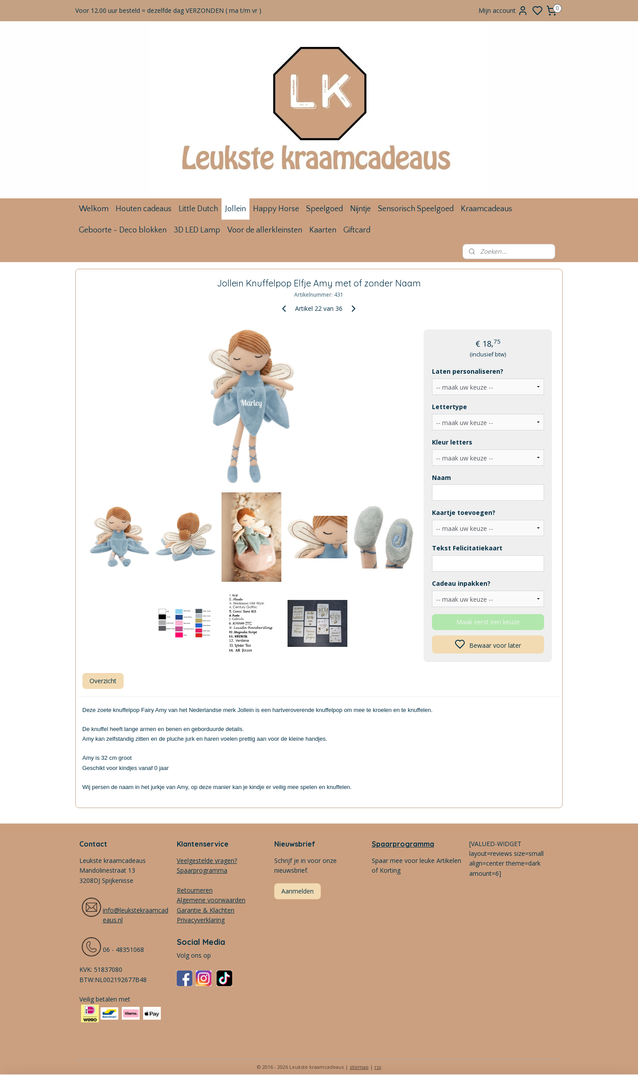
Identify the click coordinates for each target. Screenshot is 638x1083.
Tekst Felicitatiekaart (467, 548)
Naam (441, 477)
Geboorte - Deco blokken (123, 230)
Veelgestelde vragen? (207, 860)
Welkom (94, 209)
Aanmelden (297, 891)
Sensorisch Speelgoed (416, 209)
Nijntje (360, 209)
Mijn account (503, 10)
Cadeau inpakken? (461, 583)
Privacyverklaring (201, 920)
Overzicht (103, 681)
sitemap (359, 1067)
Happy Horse (276, 209)
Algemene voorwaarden (211, 900)
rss (377, 1067)
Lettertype (449, 406)
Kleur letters (452, 442)
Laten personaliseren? (467, 371)
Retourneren (195, 890)
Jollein (235, 209)
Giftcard (356, 230)
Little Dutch (198, 209)
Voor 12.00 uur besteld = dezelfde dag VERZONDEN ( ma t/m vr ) (168, 10)
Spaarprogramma (403, 843)
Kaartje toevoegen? (463, 512)
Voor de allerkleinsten (264, 230)
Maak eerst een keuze (488, 622)
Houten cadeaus (143, 209)
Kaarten (322, 230)
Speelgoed (324, 209)
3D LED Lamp (197, 230)
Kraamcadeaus (486, 209)
